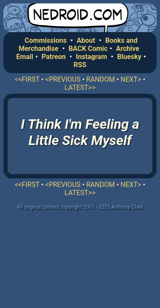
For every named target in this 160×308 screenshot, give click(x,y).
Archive (128, 48)
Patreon (54, 57)
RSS (80, 65)
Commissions (46, 40)
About (86, 40)
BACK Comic (88, 48)
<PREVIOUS (63, 79)
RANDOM (100, 79)
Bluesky (129, 57)
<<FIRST (27, 79)
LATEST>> (80, 87)
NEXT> (131, 79)
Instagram (91, 57)
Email (24, 57)
